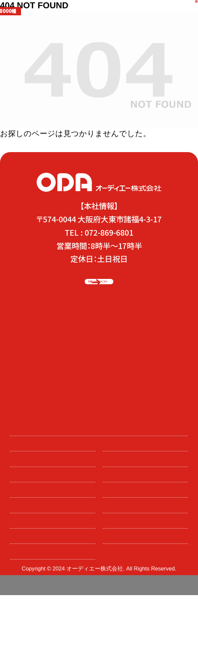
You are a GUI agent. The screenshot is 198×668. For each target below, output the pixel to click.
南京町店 (120, 544)
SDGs (116, 498)
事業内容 (120, 483)
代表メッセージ (36, 483)
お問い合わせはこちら (92, 284)
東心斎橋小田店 (37, 544)
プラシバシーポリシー (44, 575)
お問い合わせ (126, 513)
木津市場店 (31, 529)
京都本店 (120, 529)
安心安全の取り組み (43, 498)
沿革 (114, 560)
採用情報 (27, 513)
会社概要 (27, 560)
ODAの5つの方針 (39, 467)
